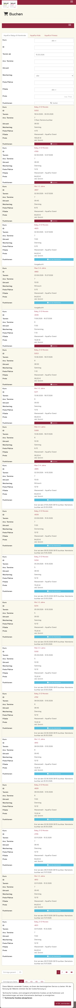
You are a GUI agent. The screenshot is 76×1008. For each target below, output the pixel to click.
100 (42, 982)
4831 (36, 925)
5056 (36, 560)
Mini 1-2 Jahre (39, 186)
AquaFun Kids (35, 35)
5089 (36, 430)
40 (26, 982)
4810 (36, 743)
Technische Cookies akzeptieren (18, 998)
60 (31, 982)
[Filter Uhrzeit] (54, 69)
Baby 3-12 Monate (41, 107)
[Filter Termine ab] (54, 55)
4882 (36, 272)
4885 (36, 469)
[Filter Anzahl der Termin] (54, 62)
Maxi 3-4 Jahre (40, 268)
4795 (36, 834)
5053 (36, 353)
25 (20, 972)
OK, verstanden (63, 1003)
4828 (36, 788)
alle (54, 41)
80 (37, 982)
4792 (36, 697)
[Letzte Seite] (71, 972)
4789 (36, 151)
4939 (36, 515)
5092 (36, 651)
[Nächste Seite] (66, 972)
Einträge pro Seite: (10, 982)
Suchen (54, 103)
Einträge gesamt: (9, 972)
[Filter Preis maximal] (54, 97)
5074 (36, 606)
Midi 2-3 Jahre (39, 427)
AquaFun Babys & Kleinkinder (15, 35)
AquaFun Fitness (50, 35)
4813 (36, 880)
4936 (36, 315)
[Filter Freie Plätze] (54, 83)
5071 (36, 392)
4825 (36, 228)
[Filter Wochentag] (54, 76)
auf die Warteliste (54, 259)
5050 (36, 110)
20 (21, 982)
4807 (36, 190)
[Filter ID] (54, 48)
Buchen (54, 144)
